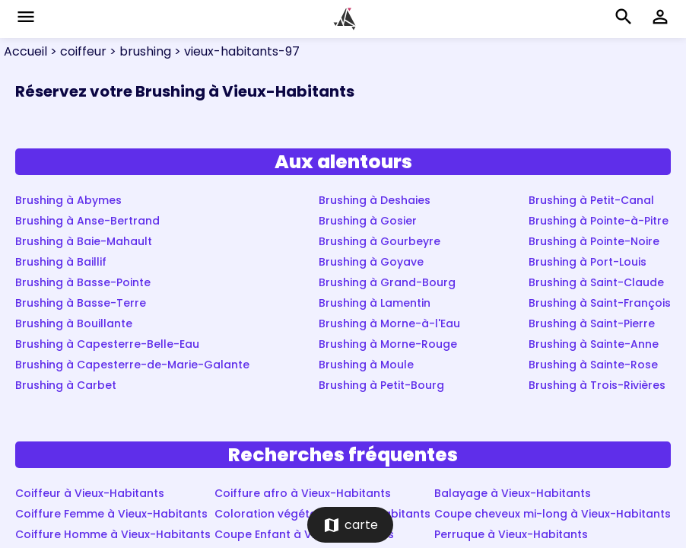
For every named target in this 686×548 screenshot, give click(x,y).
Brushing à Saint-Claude (596, 282)
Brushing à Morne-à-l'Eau (389, 323)
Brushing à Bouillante (73, 323)
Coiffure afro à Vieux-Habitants (302, 493)
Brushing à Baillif (60, 261)
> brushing (138, 51)
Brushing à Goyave (371, 261)
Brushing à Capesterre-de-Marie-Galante (132, 364)
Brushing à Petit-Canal (591, 200)
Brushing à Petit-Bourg (381, 385)
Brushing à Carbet (65, 385)
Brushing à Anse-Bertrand (87, 220)
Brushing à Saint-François (600, 303)
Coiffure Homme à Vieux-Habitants (113, 534)
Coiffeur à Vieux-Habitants (89, 493)
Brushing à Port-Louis (587, 261)
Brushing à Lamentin (374, 303)
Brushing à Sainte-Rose (593, 364)
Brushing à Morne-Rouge (388, 344)
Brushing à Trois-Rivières (597, 385)
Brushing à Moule (366, 364)
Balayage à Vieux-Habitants (512, 493)
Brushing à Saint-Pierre (592, 323)
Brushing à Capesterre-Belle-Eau (107, 344)
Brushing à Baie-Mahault (83, 241)
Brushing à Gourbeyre (379, 241)
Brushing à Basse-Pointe (83, 282)
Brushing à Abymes (68, 200)
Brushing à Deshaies (374, 200)
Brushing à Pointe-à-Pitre (599, 220)
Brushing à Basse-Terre (80, 303)
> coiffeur (76, 51)
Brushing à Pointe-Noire (594, 241)
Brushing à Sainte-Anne (594, 344)
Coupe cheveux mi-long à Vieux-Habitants (552, 513)
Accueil (25, 51)
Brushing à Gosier (368, 220)
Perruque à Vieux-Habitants (511, 534)
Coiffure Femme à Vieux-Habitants (111, 513)
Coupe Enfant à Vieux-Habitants (304, 534)
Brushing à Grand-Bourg (387, 282)
